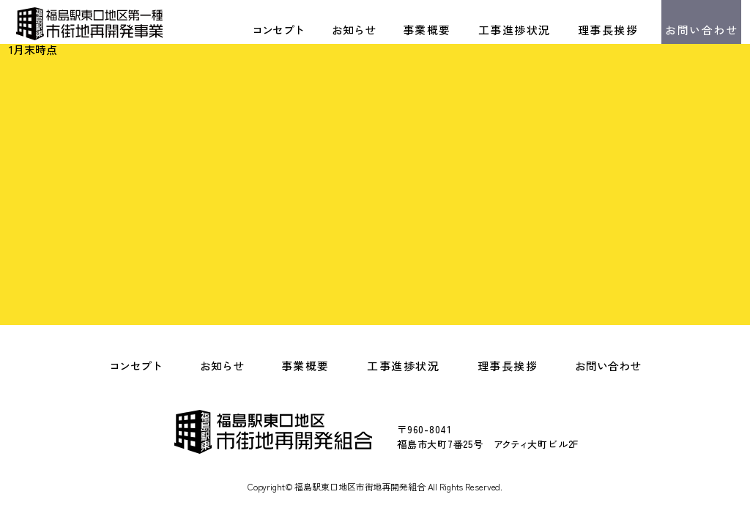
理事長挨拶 (608, 29)
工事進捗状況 (514, 29)
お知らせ (354, 29)
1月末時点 (33, 49)
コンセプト (278, 29)
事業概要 (427, 29)
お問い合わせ (701, 29)
